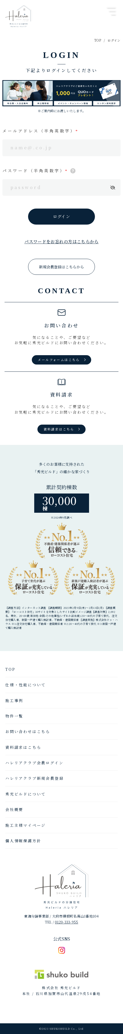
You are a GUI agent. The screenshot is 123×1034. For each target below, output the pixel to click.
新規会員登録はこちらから (61, 266)
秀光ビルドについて (25, 794)
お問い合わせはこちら (27, 731)
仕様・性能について (25, 684)
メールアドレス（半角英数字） (38, 131)
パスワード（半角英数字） (33, 170)
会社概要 (14, 809)
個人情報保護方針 (23, 840)
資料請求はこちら (59, 429)
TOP (97, 40)
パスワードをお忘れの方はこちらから (61, 241)
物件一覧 (14, 716)
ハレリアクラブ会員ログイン (34, 762)
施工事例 (14, 700)
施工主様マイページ (25, 825)
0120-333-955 (66, 922)
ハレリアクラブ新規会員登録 (34, 778)
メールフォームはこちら (59, 359)
